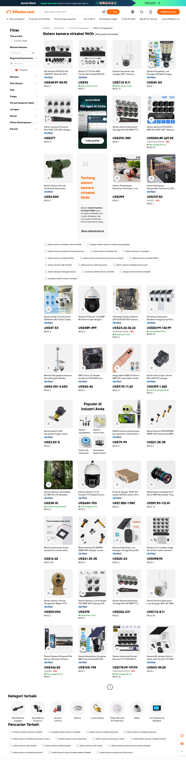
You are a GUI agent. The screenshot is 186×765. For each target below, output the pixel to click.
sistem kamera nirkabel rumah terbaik (63, 244)
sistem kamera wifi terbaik (23, 745)
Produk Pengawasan (79, 28)
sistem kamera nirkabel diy (103, 251)
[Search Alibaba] (71, 11)
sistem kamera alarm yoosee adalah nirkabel (70, 752)
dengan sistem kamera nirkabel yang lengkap (108, 244)
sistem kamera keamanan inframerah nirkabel (101, 258)
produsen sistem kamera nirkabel (61, 278)
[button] (104, 12)
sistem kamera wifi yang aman (92, 265)
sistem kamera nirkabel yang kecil (26, 752)
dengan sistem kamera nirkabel (135, 271)
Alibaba (46, 28)
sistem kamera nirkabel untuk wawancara (64, 251)
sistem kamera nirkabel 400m (59, 258)
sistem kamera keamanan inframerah (115, 752)
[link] (182, 736)
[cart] (142, 12)
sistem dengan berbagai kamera (60, 271)
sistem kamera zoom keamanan (71, 739)
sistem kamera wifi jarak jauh (56, 745)
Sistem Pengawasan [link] (103, 28)
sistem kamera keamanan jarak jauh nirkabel (129, 745)
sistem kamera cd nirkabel (136, 251)
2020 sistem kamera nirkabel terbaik (148, 739)
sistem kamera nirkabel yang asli (102, 732)
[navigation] (23, 358)
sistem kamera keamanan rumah (108, 739)
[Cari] (113, 11)
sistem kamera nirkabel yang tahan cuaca (30, 739)
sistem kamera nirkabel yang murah (130, 265)
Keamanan (59, 28)
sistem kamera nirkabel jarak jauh (140, 732)
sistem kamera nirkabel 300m (144, 258)
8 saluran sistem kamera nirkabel (98, 271)
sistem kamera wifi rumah (89, 745)
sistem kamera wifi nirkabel (58, 265)
